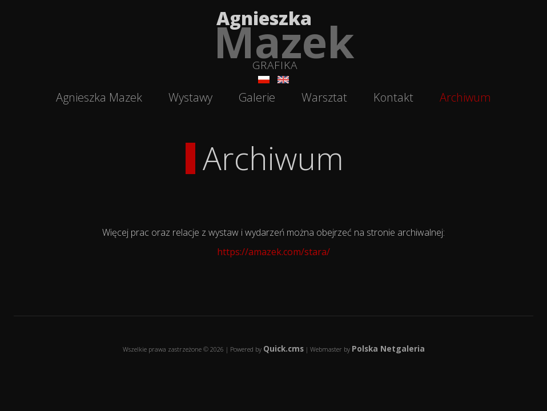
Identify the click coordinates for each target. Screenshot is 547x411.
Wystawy (190, 97)
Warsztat (324, 97)
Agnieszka (285, 37)
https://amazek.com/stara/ (273, 251)
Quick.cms (283, 348)
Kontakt (393, 97)
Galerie (257, 97)
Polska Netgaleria (388, 348)
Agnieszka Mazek (99, 97)
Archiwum (465, 97)
